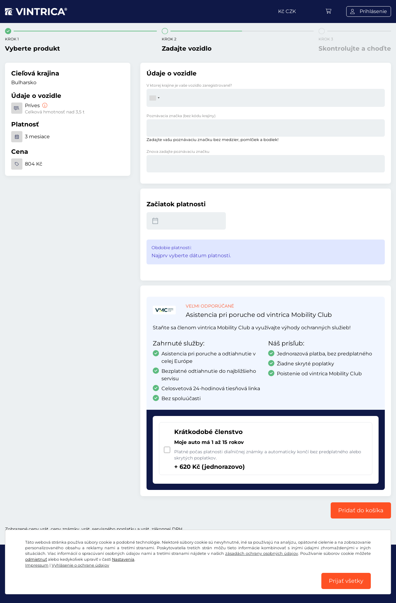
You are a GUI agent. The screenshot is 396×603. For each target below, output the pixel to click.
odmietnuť (36, 559)
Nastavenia (123, 559)
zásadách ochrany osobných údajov (261, 553)
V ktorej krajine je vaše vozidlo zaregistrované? (189, 85)
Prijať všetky (346, 581)
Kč (287, 11)
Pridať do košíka (361, 510)
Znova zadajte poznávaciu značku (178, 151)
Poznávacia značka (181, 115)
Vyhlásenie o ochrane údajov (80, 565)
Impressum (37, 565)
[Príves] (44, 105)
